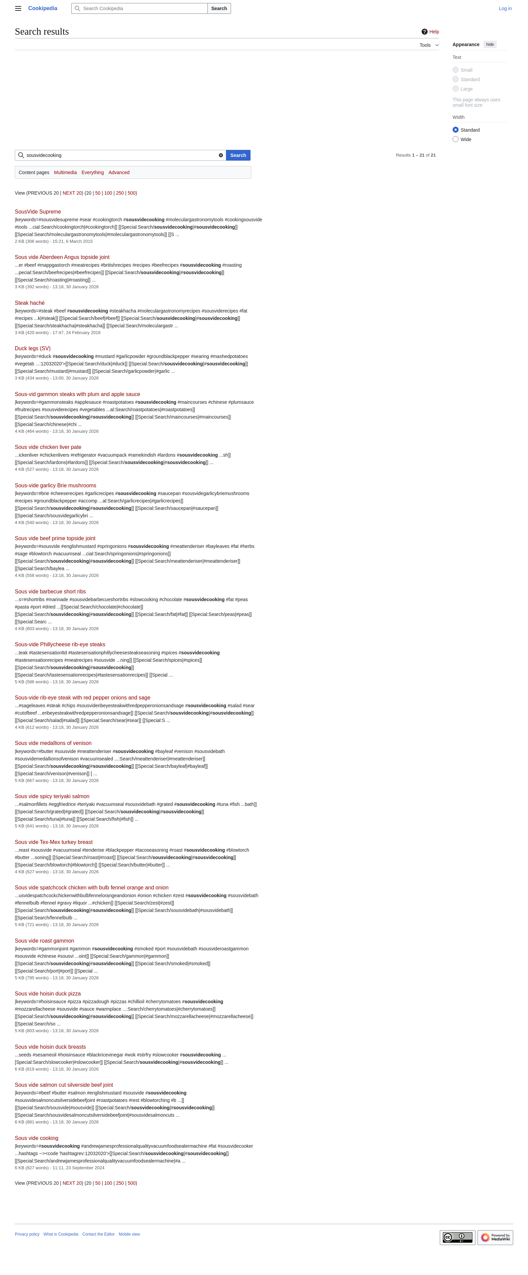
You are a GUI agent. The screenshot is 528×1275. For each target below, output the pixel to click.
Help (429, 32)
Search (219, 8)
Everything (92, 172)
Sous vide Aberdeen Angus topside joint (62, 257)
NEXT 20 (72, 193)
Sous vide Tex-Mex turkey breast (54, 842)
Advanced (118, 172)
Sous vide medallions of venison (53, 743)
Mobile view (129, 1234)
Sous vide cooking (36, 1138)
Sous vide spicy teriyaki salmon (52, 796)
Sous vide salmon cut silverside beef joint (64, 1085)
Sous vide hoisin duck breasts (50, 1047)
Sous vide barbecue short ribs (50, 591)
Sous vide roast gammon (44, 941)
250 (120, 193)
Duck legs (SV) (33, 348)
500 (131, 193)
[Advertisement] (217, 103)
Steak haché (30, 303)
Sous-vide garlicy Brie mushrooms (55, 485)
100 (108, 193)
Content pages (34, 172)
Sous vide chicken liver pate (48, 447)
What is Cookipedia (60, 1234)
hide (490, 44)
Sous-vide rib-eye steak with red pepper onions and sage (83, 697)
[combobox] (120, 155)
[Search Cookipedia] (139, 8)
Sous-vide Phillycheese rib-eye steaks (60, 644)
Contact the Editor (98, 1234)
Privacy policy (27, 1234)
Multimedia (65, 172)
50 (98, 193)
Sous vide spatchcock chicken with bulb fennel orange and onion (92, 887)
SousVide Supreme (38, 212)
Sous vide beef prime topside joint (55, 538)
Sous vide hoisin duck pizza (48, 993)
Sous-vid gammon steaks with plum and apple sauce (77, 394)
